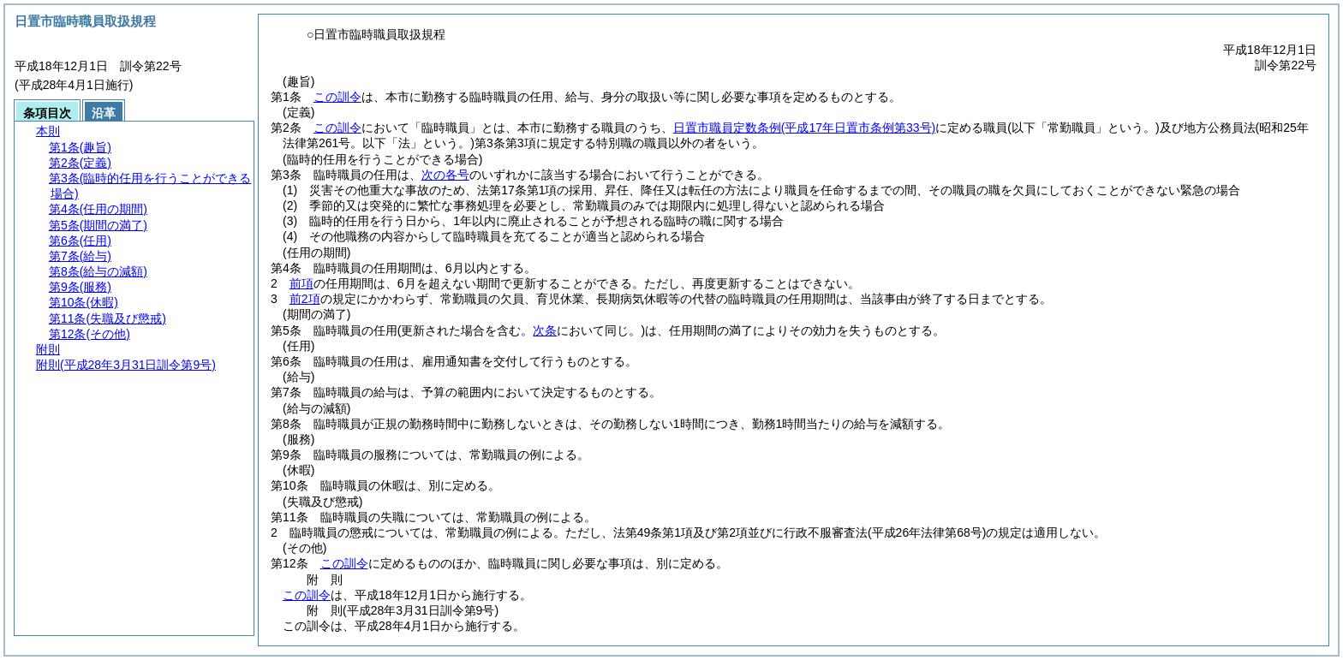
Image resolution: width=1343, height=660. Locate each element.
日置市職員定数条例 (804, 127)
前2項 (304, 299)
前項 (301, 283)
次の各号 (445, 174)
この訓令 (337, 97)
